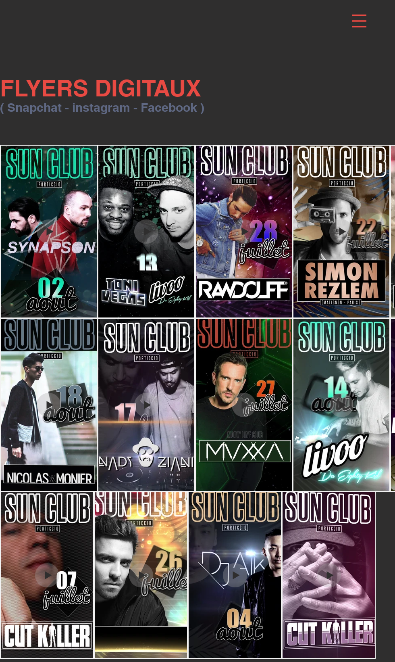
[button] (359, 21)
